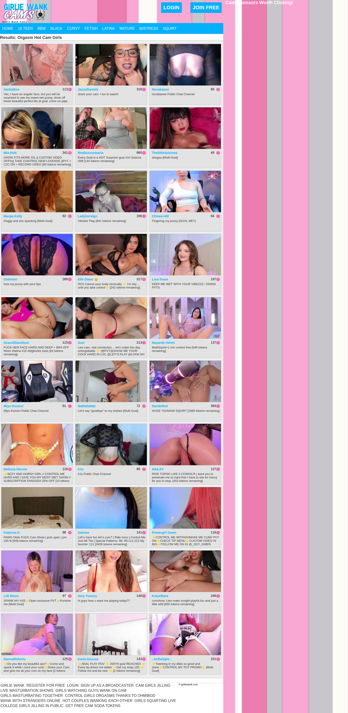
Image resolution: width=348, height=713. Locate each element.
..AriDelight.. (161, 659)
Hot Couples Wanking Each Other (98, 701)
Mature (127, 28)
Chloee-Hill (160, 216)
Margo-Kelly (13, 216)
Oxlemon (10, 279)
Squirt (170, 28)
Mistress (148, 28)
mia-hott (10, 153)
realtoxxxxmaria (90, 153)
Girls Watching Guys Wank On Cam (90, 690)
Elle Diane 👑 (88, 279)
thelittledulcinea (164, 153)
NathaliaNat (87, 406)
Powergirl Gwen (164, 532)
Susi (81, 343)
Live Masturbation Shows (26, 690)
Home (7, 28)
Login (171, 7)
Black (56, 28)
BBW (42, 28)
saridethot (160, 406)
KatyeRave (160, 596)
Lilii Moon (11, 596)
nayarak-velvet (163, 343)
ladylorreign (87, 216)
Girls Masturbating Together (31, 696)
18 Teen (25, 28)
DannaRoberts (15, 659)
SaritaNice (11, 89)
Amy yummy (87, 596)
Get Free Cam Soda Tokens (93, 706)
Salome (83, 532)
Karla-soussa (88, 659)
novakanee (160, 89)
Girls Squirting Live (155, 701)
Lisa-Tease (160, 279)
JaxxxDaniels (88, 89)
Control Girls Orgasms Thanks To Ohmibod (110, 696)
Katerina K (12, 532)
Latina (108, 28)
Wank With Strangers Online (30, 701)
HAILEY (158, 469)
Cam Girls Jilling (153, 685)
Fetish (91, 28)
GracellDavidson (16, 343)
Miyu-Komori (13, 406)
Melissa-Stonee (15, 469)
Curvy (73, 28)
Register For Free (45, 685)
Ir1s (81, 469)
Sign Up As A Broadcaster (107, 685)
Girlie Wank (12, 685)
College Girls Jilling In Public (32, 706)
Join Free (206, 7)
